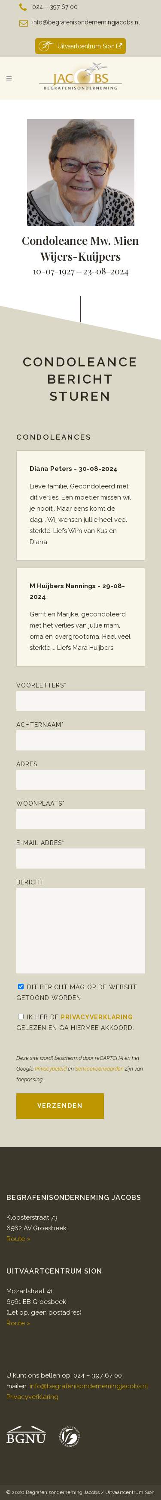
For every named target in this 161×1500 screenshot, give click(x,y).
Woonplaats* (80, 814)
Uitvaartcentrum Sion (80, 46)
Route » (18, 1239)
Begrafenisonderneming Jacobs (63, 1492)
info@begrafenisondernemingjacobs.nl (86, 22)
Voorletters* (80, 696)
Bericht (80, 926)
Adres (80, 775)
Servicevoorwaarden (99, 1068)
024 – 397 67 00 (55, 6)
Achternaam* (80, 735)
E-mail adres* (80, 854)
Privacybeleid (51, 1068)
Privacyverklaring (97, 1017)
